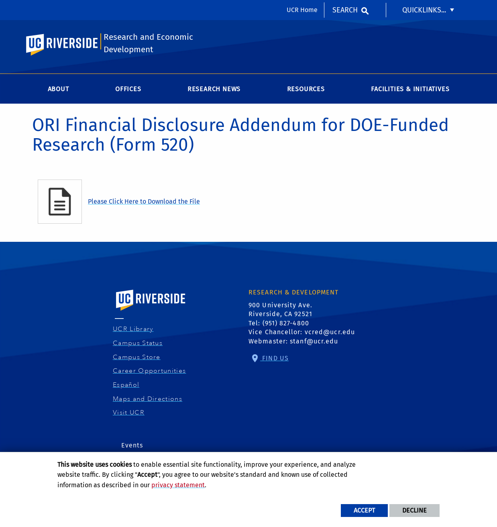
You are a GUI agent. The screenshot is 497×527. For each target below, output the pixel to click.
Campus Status (139, 343)
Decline (414, 510)
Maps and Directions (148, 399)
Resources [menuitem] (306, 89)
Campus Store (138, 357)
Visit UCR (130, 413)
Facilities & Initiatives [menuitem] (410, 89)
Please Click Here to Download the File (144, 201)
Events (132, 445)
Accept (364, 510)
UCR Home (302, 10)
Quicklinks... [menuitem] (424, 10)
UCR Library (134, 329)
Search (345, 10)
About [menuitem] (58, 89)
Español (127, 385)
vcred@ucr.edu (330, 332)
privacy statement (178, 485)
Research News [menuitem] (213, 89)
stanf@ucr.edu (314, 341)
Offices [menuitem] (128, 89)
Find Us (274, 358)
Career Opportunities (150, 371)
